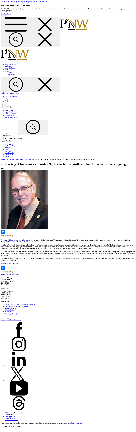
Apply (6, 100)
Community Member (11, 117)
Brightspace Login (10, 146)
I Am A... (4, 105)
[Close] (6, 107)
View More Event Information (10, 263)
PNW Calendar (9, 153)
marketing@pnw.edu (75, 423)
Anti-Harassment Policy (12, 420)
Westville (5, 301)
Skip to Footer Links (41, 1)
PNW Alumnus (9, 115)
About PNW (8, 73)
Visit (6, 98)
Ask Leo (7, 156)
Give (6, 101)
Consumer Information (11, 416)
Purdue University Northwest (10, 93)
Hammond (5, 288)
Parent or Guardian (10, 114)
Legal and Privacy (10, 418)
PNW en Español (10, 74)
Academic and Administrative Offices (16, 306)
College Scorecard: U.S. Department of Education (20, 304)
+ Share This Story (7, 233)
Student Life (8, 69)
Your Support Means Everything (11, 320)
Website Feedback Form (12, 315)
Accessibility (9, 414)
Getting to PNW (9, 154)
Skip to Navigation (20, 1)
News (21, 159)
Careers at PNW (9, 310)
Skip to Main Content (7, 1)
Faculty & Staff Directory (12, 313)
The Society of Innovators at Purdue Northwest (15, 240)
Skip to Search (30, 1)
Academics (8, 66)
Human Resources (10, 308)
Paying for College (10, 68)
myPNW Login (9, 144)
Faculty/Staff (8, 112)
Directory (7, 147)
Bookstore (8, 151)
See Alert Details (6, 14)
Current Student (9, 110)
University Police (10, 311)
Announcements (29, 159)
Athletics (7, 71)
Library (7, 149)
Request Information (11, 96)
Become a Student (10, 64)
